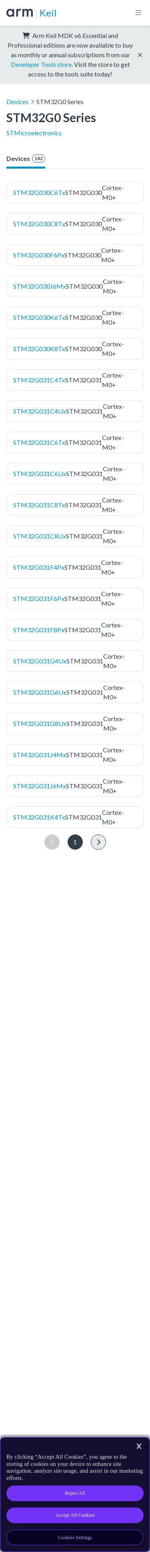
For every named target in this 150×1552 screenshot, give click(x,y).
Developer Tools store (41, 64)
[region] (75, 1494)
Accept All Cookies (74, 1515)
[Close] (139, 1446)
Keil (48, 12)
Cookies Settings (75, 1537)
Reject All (75, 1493)
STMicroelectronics (34, 133)
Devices (17, 101)
